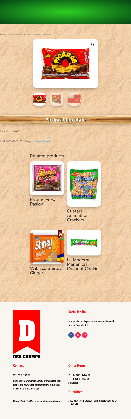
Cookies (12, 34)
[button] (93, 44)
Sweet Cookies (24, 34)
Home (3, 34)
